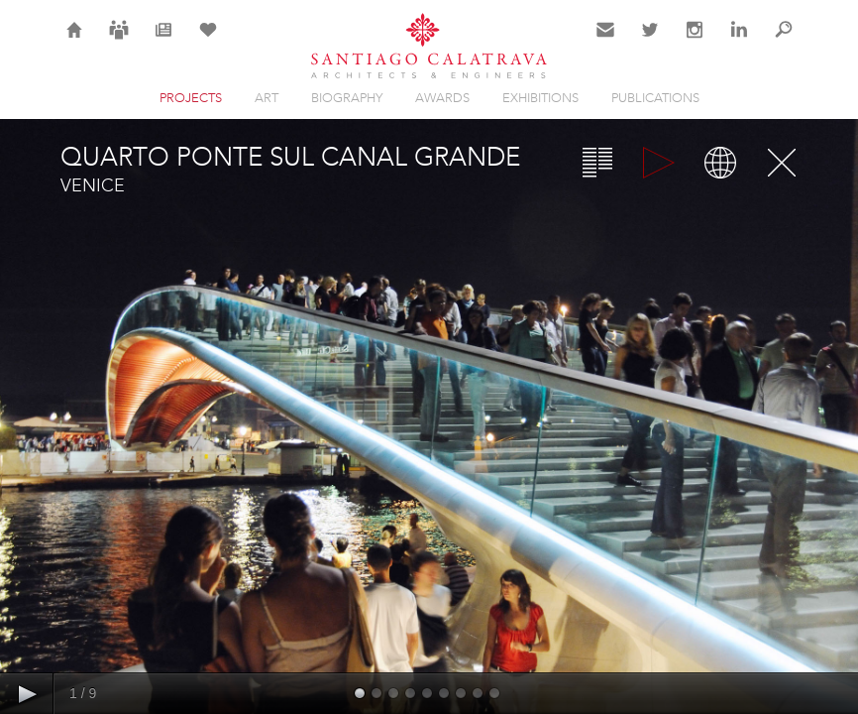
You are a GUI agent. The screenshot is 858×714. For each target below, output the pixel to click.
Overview (597, 162)
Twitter (650, 42)
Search (784, 42)
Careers (119, 42)
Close (782, 162)
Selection (208, 42)
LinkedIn (739, 42)
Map (720, 162)
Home (74, 42)
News (164, 42)
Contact (605, 42)
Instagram (694, 42)
